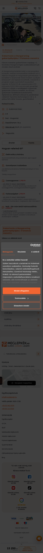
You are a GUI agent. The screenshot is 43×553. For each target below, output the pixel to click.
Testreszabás (21, 298)
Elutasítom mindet (21, 306)
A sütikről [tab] (35, 252)
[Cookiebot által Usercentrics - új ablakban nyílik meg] (30, 245)
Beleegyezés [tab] (8, 252)
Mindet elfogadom (21, 291)
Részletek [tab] (22, 252)
